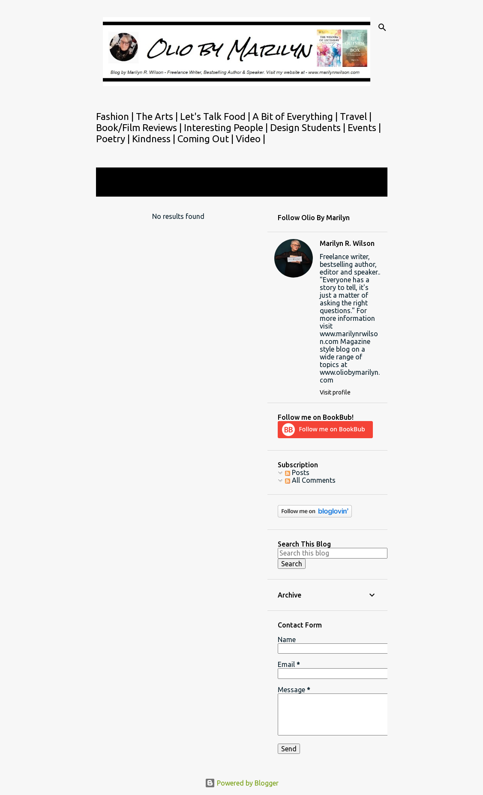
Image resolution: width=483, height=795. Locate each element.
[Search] (382, 27)
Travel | (356, 116)
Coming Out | (206, 138)
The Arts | (158, 116)
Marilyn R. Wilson (347, 243)
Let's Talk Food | (216, 116)
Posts (297, 472)
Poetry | (114, 138)
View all (114, 188)
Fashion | (116, 116)
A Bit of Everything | (296, 116)
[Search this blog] (332, 553)
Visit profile (335, 392)
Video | (250, 138)
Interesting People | (227, 127)
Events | (364, 127)
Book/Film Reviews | (140, 127)
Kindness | (154, 138)
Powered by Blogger (242, 783)
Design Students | (309, 127)
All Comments (310, 480)
